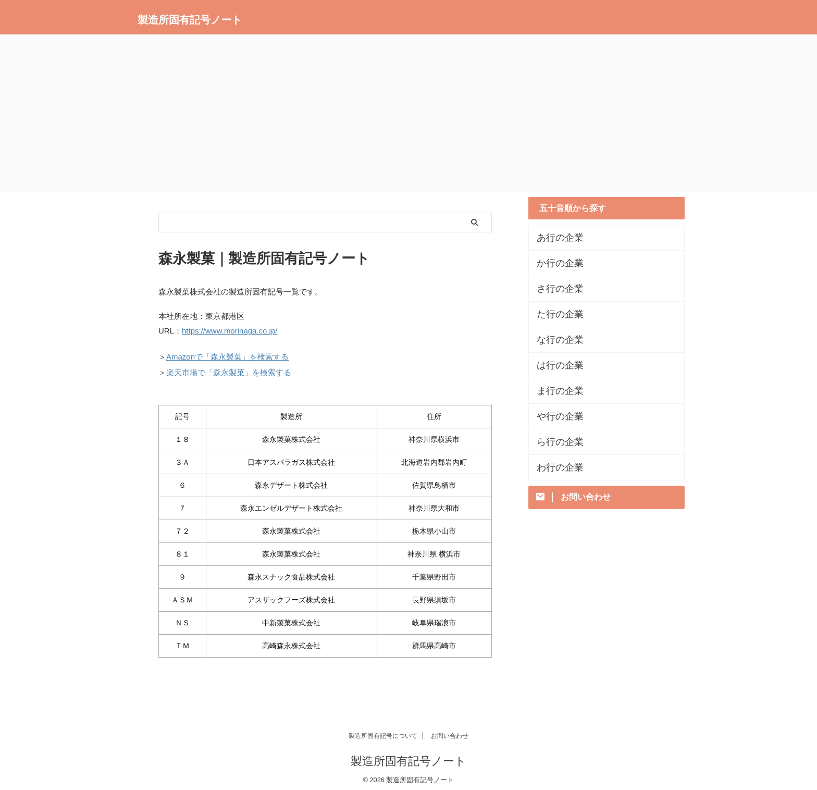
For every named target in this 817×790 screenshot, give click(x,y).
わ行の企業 (555, 467)
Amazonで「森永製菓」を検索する (227, 354)
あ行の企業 (555, 237)
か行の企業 (555, 263)
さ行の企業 (555, 289)
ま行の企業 (555, 391)
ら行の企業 (555, 442)
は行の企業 (555, 365)
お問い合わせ (449, 731)
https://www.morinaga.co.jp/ (229, 330)
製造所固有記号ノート (190, 20)
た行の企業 (555, 314)
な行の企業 (555, 340)
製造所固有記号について (383, 731)
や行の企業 (555, 416)
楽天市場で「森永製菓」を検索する (228, 368)
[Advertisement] (408, 114)
